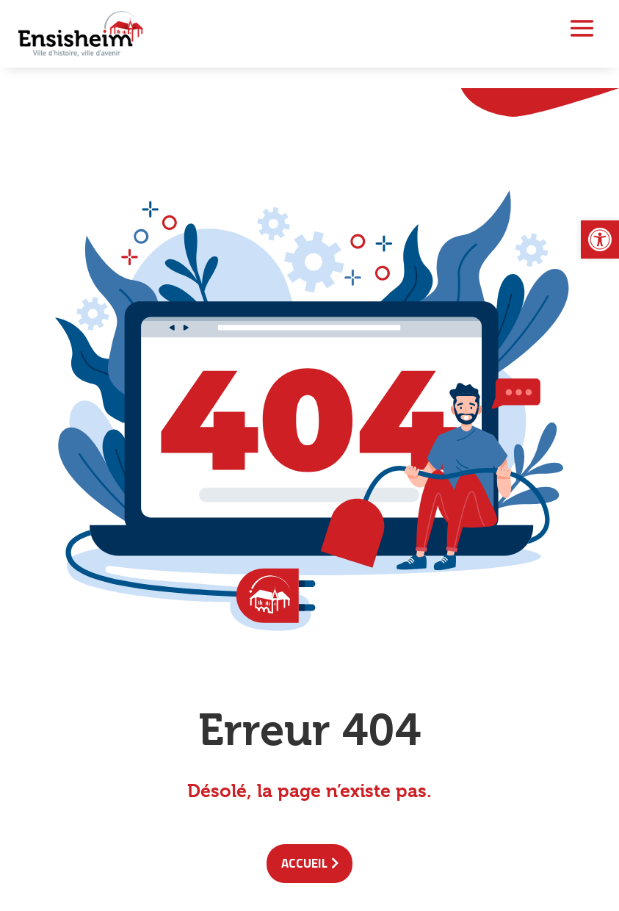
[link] (600, 239)
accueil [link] (304, 863)
